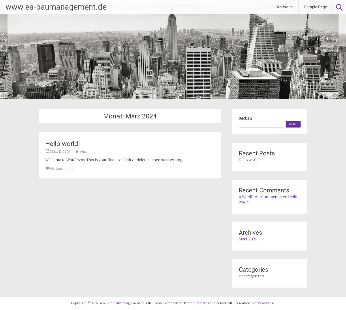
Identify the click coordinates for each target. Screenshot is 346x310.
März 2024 (248, 239)
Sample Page (315, 7)
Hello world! (62, 144)
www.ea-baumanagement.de (56, 7)
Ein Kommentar (62, 169)
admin (84, 151)
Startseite (284, 7)
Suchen (245, 118)
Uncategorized (251, 276)
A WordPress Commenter (260, 197)
